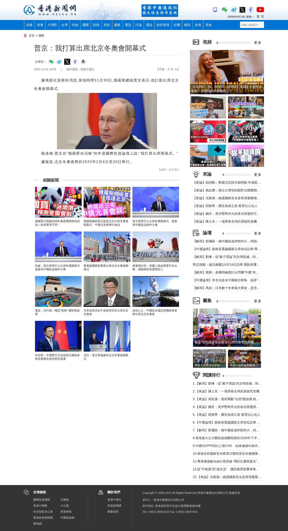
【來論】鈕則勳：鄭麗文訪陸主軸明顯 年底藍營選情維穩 (233, 182)
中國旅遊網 (67, 517)
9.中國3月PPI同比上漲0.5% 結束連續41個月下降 (228, 445)
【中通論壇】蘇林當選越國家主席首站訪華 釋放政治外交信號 (236, 249)
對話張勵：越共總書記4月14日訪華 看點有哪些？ (228, 264)
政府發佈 (163, 25)
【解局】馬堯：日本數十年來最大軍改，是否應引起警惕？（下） (239, 288)
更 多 (257, 42)
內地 (75, 25)
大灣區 (52, 25)
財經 (96, 25)
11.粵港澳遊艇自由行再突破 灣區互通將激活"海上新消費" (233, 461)
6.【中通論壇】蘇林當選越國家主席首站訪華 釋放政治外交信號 (238, 422)
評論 (138, 25)
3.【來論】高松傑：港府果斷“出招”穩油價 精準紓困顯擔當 (234, 399)
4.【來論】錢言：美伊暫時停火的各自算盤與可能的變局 (232, 407)
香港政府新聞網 (43, 517)
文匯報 (64, 499)
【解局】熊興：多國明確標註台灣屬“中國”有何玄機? (230, 272)
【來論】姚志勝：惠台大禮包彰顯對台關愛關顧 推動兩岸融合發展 (239, 190)
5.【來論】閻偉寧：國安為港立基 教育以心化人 (226, 414)
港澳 (40, 25)
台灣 (64, 25)
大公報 (64, 505)
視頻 (107, 25)
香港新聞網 (114, 505)
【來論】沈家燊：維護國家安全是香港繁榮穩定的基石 (231, 198)
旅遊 (198, 25)
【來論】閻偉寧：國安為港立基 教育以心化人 (225, 206)
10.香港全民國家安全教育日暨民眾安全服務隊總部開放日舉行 (236, 453)
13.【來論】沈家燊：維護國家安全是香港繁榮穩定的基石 (233, 477)
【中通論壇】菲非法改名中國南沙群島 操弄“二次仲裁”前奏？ (237, 280)
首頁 (31, 35)
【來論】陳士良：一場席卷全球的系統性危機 (225, 221)
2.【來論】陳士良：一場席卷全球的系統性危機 (226, 391)
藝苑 (187, 25)
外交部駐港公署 (43, 511)
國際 (85, 25)
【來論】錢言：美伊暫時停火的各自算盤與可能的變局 (231, 213)
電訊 (128, 25)
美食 (208, 25)
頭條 (29, 25)
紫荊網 (37, 523)
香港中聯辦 (40, 505)
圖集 (117, 25)
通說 (149, 25)
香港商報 (66, 511)
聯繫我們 (113, 511)
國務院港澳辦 (41, 499)
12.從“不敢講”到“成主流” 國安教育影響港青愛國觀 (229, 469)
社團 (177, 25)
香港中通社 (114, 499)
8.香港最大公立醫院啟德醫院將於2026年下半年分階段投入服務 (238, 438)
